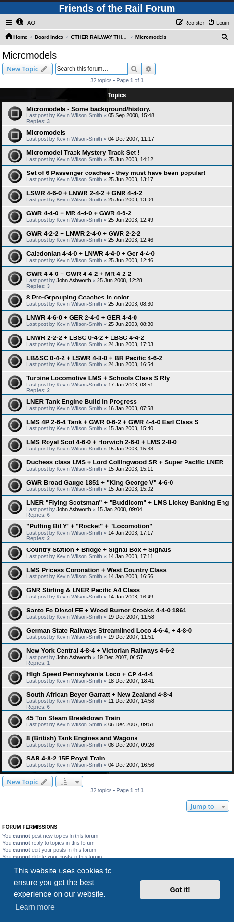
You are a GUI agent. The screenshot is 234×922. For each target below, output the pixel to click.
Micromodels (29, 55)
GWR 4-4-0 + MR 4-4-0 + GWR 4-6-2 (78, 213)
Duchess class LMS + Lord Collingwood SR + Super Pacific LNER (124, 462)
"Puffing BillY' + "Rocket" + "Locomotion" (89, 526)
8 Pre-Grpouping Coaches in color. (78, 297)
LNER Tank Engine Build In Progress (81, 401)
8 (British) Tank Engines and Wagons (82, 738)
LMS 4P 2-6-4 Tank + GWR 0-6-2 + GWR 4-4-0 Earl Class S (112, 421)
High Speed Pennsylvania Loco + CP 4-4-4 (89, 674)
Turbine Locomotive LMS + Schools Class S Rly (98, 378)
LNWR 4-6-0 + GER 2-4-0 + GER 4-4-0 (81, 317)
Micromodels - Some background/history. (88, 108)
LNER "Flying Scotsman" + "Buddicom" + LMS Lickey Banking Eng (127, 502)
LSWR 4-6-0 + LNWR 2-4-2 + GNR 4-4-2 (84, 193)
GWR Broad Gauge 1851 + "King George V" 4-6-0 (99, 482)
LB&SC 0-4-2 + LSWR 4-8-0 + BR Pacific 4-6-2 (94, 357)
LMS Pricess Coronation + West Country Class (96, 569)
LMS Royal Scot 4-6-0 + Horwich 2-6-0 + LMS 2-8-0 (101, 442)
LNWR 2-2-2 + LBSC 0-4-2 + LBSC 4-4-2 (85, 337)
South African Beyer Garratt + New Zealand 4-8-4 (99, 694)
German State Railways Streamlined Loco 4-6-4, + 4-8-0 (109, 630)
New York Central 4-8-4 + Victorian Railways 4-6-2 (100, 650)
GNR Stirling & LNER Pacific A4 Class (83, 590)
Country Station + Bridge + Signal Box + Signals (98, 549)
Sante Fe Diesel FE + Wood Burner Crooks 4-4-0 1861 (106, 610)
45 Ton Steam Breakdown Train (73, 718)
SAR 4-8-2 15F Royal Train (65, 758)
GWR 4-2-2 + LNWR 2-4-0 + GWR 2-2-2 (83, 233)
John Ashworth (73, 280)
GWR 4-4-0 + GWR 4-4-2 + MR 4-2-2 (78, 273)
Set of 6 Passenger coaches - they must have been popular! (116, 172)
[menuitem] (25, 22)
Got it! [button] (180, 890)
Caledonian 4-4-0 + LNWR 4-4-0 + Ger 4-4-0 (90, 253)
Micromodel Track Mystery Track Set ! (83, 152)
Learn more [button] (35, 907)
